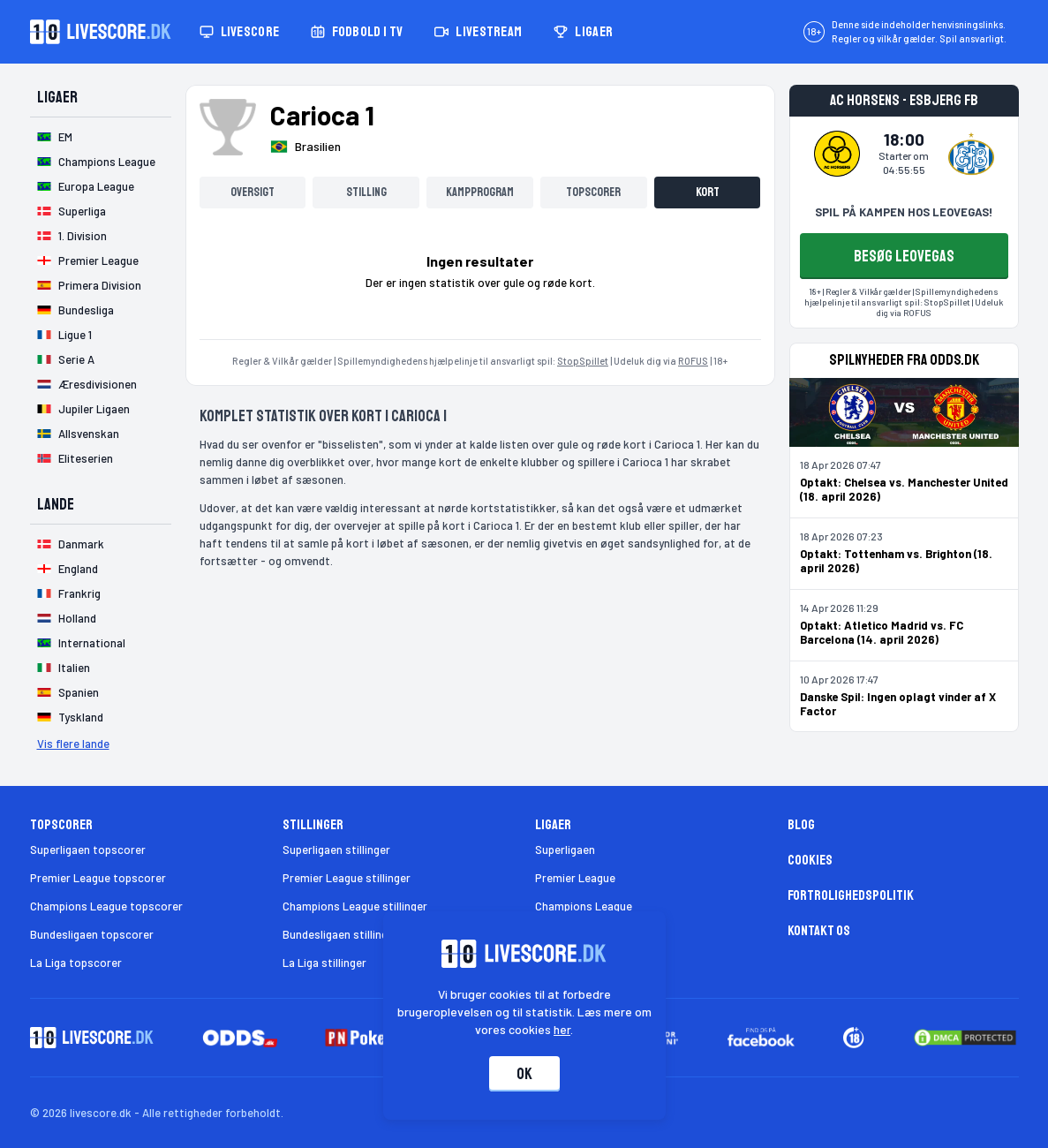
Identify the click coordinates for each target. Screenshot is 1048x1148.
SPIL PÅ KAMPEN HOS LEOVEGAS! (903, 212)
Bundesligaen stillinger (340, 934)
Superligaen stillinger (336, 849)
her (562, 1029)
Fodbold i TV (357, 32)
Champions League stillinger (355, 906)
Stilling (366, 192)
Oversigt (252, 192)
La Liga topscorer (76, 962)
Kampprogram (480, 192)
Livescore (240, 32)
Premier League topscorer (98, 878)
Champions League (583, 906)
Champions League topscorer (106, 906)
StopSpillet (582, 360)
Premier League (575, 878)
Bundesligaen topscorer (92, 934)
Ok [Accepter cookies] (524, 1074)
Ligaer (583, 32)
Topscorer (593, 192)
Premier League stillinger (347, 878)
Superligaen (565, 849)
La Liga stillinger (324, 962)
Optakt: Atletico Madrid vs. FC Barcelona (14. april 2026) (881, 632)
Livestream (478, 32)
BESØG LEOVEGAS (904, 256)
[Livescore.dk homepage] (100, 32)
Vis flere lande (73, 743)
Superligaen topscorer (88, 849)
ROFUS (693, 360)
